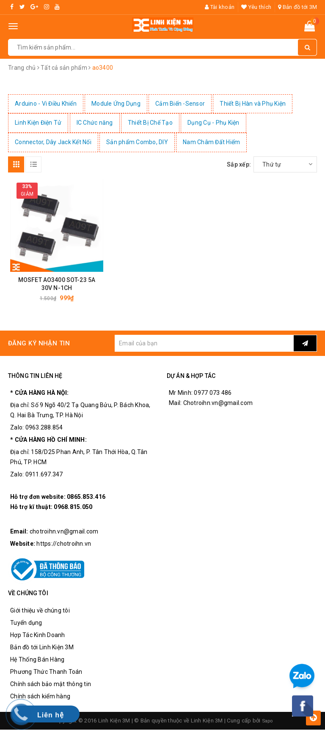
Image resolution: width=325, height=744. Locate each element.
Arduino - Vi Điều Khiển (46, 103)
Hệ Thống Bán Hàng (37, 663)
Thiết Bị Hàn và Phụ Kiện (253, 103)
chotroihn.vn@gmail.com (64, 536)
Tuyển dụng (26, 627)
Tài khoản (219, 7)
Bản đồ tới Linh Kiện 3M (42, 651)
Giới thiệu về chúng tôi (40, 614)
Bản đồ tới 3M (297, 7)
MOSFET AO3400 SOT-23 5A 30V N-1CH (56, 288)
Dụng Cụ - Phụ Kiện (213, 122)
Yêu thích (256, 7)
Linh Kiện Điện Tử (38, 122)
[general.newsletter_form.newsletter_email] (204, 347)
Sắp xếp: (239, 164)
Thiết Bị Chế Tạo (150, 122)
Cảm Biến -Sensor (180, 103)
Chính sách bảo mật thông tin (50, 688)
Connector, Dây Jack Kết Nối (53, 142)
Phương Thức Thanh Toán (46, 676)
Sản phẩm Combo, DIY (137, 142)
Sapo (267, 725)
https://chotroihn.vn (63, 548)
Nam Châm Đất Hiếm (211, 142)
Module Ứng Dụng (115, 103)
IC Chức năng (95, 122)
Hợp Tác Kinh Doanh (37, 639)
